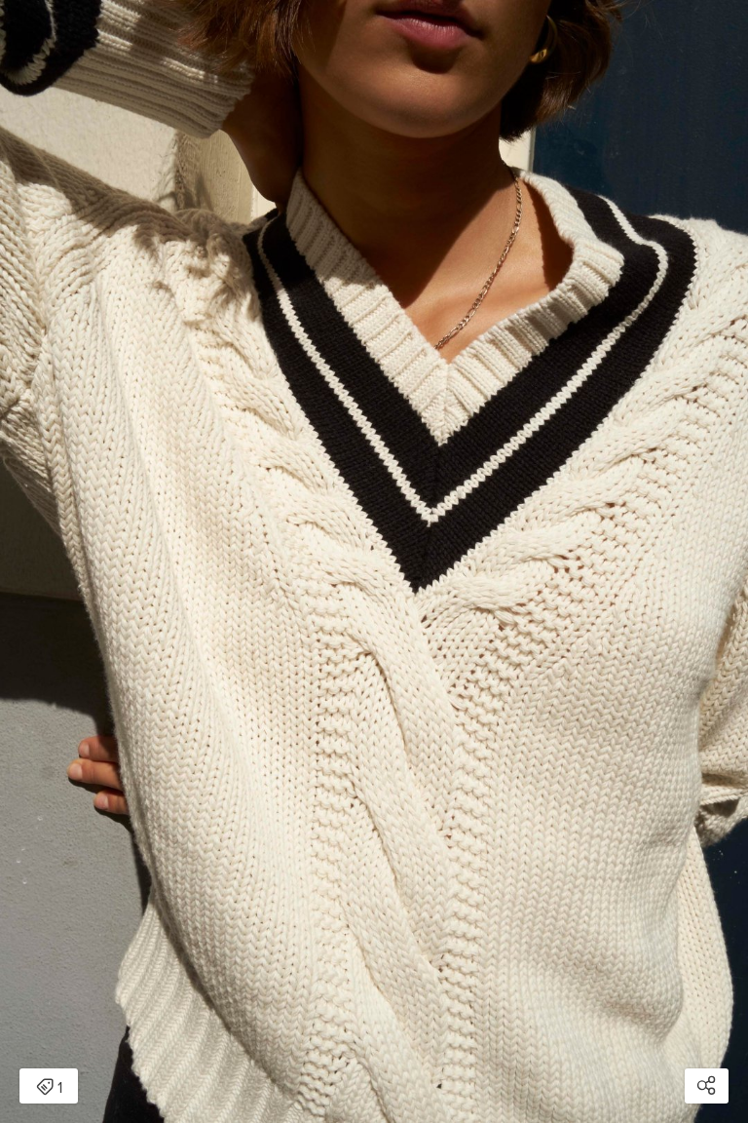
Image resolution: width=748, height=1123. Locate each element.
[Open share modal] (707, 1086)
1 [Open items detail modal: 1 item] (49, 1088)
